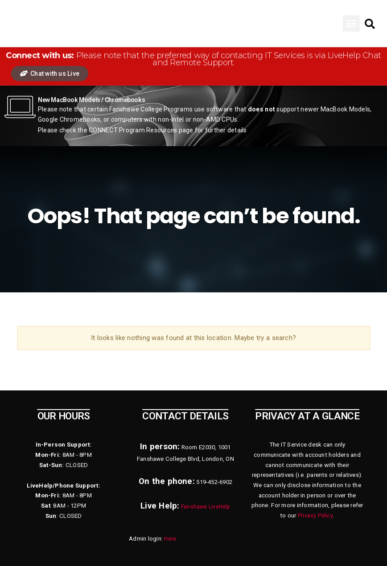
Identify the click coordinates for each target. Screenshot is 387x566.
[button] (351, 23)
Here (170, 538)
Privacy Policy (315, 515)
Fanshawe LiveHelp (205, 506)
